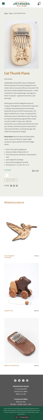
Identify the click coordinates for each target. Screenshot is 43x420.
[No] (41, 413)
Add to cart (10, 180)
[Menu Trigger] (3, 3)
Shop (6, 13)
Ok (16, 417)
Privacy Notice (24, 417)
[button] (36, 22)
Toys (10, 13)
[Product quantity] (6, 175)
